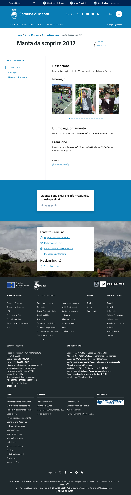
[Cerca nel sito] (119, 14)
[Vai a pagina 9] (89, 118)
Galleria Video (112, 319)
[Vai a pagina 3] (74, 118)
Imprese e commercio (70, 303)
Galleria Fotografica (115, 315)
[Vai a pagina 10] (92, 118)
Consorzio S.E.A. (73, 401)
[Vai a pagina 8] (87, 118)
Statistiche (11, 458)
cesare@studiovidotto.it (82, 376)
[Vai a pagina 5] (79, 118)
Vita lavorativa (68, 331)
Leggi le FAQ (12, 413)
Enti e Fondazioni (14, 319)
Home (19, 34)
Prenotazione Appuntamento (19, 417)
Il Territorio (111, 311)
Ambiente (41, 307)
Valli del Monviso (74, 409)
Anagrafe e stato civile (46, 311)
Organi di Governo (14, 303)
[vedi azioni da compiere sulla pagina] (99, 45)
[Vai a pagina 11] (94, 118)
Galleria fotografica (50, 34)
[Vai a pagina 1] (69, 118)
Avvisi (89, 307)
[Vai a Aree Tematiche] (79, 3)
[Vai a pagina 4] (77, 118)
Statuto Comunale (14, 433)
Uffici (9, 311)
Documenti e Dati (14, 315)
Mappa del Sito (13, 462)
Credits (10, 449)
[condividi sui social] (98, 41)
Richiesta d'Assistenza (16, 425)
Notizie (90, 303)
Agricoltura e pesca (45, 303)
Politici (9, 327)
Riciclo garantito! (44, 413)
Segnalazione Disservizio (17, 421)
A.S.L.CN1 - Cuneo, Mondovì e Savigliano (54, 409)
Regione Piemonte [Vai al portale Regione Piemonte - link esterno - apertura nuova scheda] (15, 3)
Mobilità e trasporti (69, 307)
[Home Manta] (30, 14)
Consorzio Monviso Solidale (78, 405)
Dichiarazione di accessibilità (18, 405)
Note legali (11, 441)
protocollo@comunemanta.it (24, 367)
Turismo (65, 327)
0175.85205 (15, 355)
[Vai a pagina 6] (82, 118)
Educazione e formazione (47, 331)
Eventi (110, 303)
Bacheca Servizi (13, 429)
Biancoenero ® (75, 487)
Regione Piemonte (44, 401)
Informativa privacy (15, 437)
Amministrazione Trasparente (19, 401)
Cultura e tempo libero (46, 327)
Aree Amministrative (15, 307)
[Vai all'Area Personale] (106, 3)
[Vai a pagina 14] (102, 118)
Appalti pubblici (43, 315)
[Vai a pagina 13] (99, 118)
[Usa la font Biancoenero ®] (53, 3)
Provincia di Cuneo (44, 405)
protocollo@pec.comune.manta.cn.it (27, 364)
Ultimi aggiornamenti (15, 454)
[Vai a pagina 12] (97, 118)
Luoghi (110, 307)
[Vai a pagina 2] (72, 118)
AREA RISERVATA (64, 490)
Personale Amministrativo (17, 323)
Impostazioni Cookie (15, 445)
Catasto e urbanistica (46, 323)
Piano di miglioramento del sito (19, 409)
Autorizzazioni (42, 319)
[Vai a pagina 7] (84, 118)
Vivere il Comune (32, 34)
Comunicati (91, 311)
